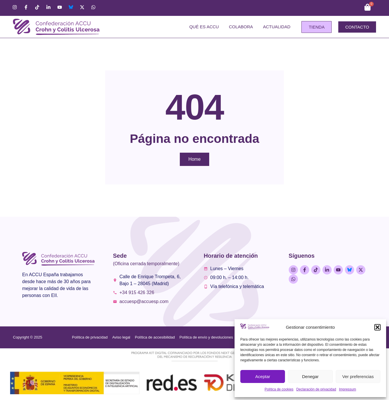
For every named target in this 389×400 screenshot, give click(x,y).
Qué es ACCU (204, 26)
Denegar (310, 376)
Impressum (347, 389)
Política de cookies (279, 389)
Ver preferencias (358, 376)
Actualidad (276, 26)
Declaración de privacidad (316, 389)
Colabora (241, 26)
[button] (377, 327)
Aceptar (262, 376)
